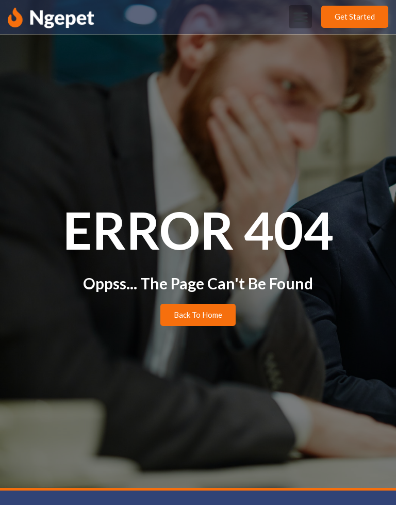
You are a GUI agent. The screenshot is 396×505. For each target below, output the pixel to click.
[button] (300, 16)
